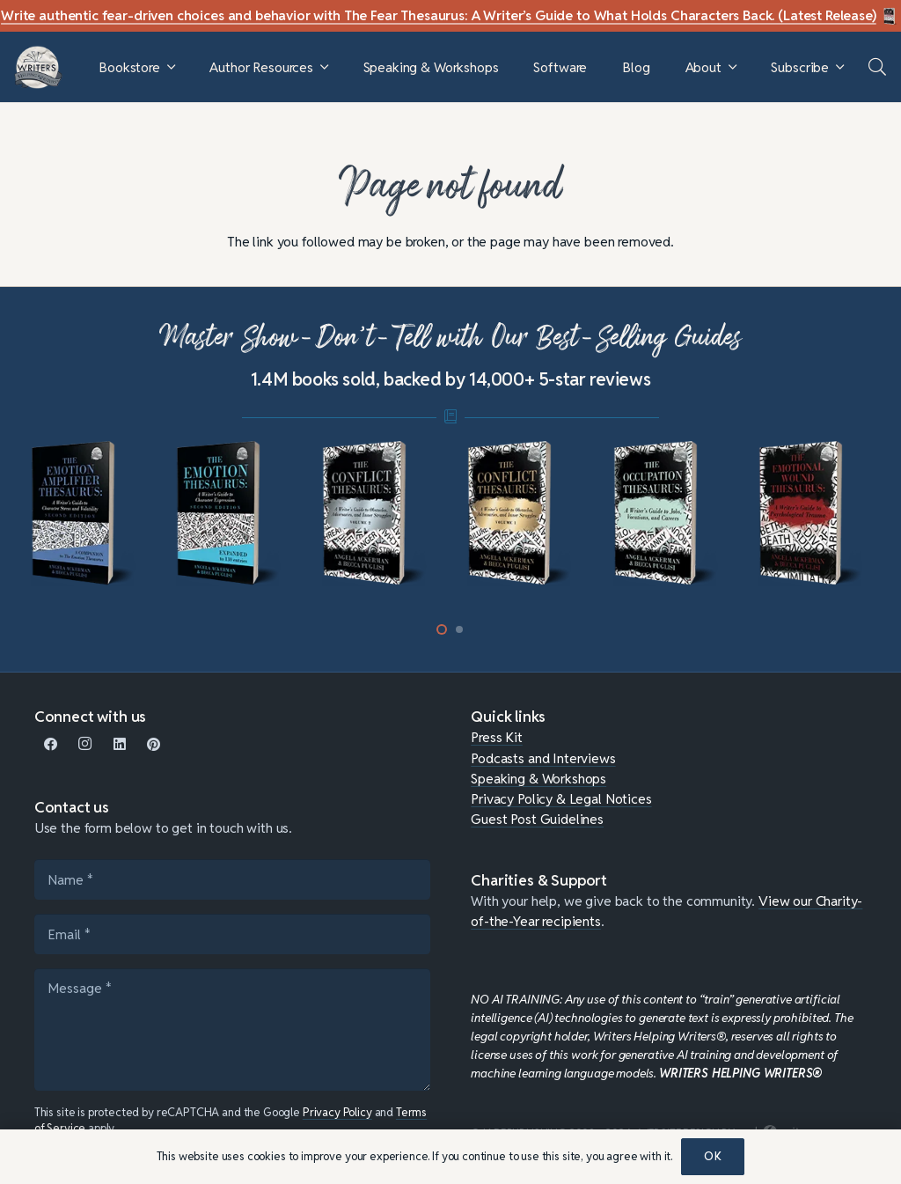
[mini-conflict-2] (378, 513)
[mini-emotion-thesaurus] (232, 513)
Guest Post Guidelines (537, 818)
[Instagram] (86, 744)
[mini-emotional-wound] (815, 513)
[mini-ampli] (86, 513)
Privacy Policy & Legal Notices (561, 798)
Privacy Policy (337, 1112)
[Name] (232, 880)
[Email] (232, 934)
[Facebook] (51, 744)
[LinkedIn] (119, 744)
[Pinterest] (153, 744)
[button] (171, 67)
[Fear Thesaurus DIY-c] (890, 16)
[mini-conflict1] (524, 513)
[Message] (232, 1030)
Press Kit (497, 737)
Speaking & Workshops (538, 778)
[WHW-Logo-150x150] (38, 67)
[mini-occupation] (669, 513)
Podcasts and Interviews (543, 758)
